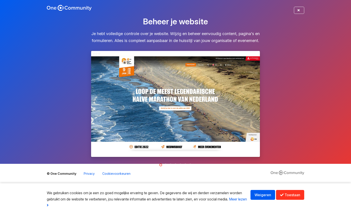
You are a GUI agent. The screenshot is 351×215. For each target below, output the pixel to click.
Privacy (89, 173)
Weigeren (263, 195)
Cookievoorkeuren (116, 173)
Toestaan (290, 195)
